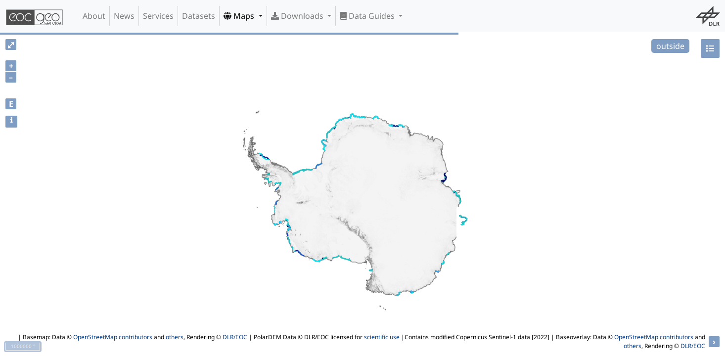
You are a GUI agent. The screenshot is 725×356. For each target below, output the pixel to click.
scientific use (382, 337)
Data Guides (368, 15)
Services (158, 15)
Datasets (198, 15)
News (124, 15)
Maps (240, 15)
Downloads (298, 15)
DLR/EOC (235, 337)
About (94, 15)
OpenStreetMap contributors (112, 337)
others (174, 337)
